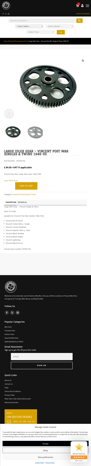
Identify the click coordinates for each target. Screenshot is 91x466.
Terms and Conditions (13, 391)
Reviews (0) (22, 202)
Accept (46, 443)
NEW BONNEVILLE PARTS (14, 342)
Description (11, 202)
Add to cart (26, 185)
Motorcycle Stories (11, 403)
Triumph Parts (10, 331)
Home (6, 41)
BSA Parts (8, 327)
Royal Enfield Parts (11, 338)
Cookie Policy (39, 463)
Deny (45, 450)
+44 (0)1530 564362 (83, 14)
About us (8, 380)
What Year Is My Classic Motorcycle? (18, 399)
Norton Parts (9, 334)
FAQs (6, 388)
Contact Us (9, 384)
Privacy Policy (50, 463)
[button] (83, 61)
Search (61, 32)
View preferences (45, 457)
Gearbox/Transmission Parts (18, 41)
